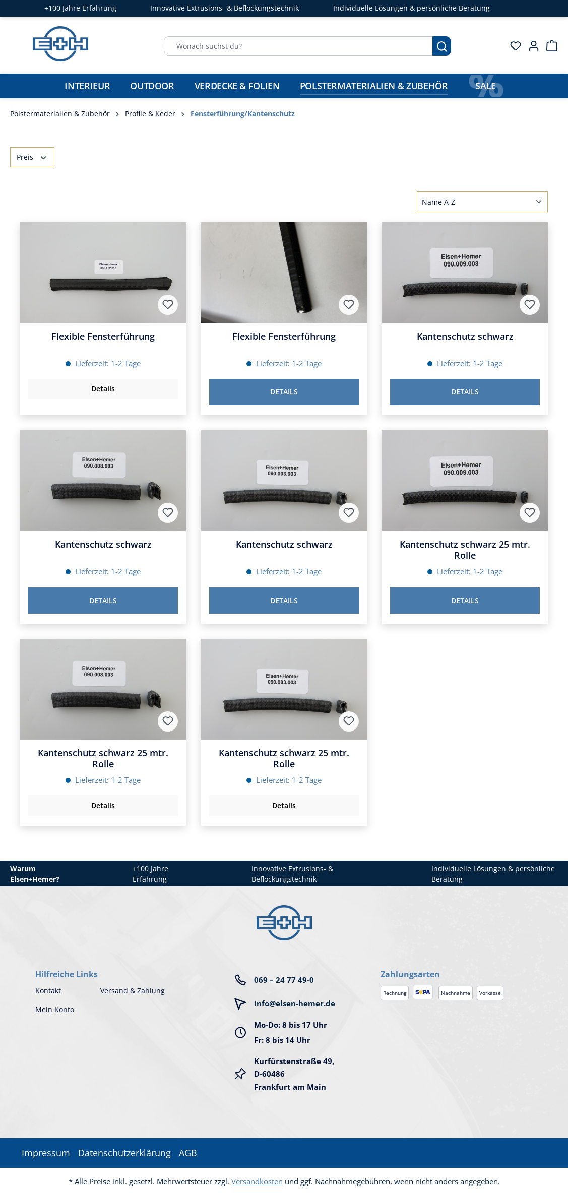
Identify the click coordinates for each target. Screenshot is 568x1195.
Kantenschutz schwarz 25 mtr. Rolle (465, 550)
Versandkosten (257, 1181)
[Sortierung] (482, 201)
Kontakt (48, 990)
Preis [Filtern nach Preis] (32, 156)
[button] (457, 964)
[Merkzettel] (512, 46)
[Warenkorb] (549, 46)
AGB (188, 1153)
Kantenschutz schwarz (465, 336)
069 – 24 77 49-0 (284, 980)
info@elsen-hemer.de (294, 1003)
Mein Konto (54, 1009)
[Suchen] (441, 46)
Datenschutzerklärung (124, 1153)
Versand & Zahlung (132, 990)
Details (103, 388)
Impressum (46, 1153)
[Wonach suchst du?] (298, 46)
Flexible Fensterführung (103, 336)
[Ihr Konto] (531, 46)
